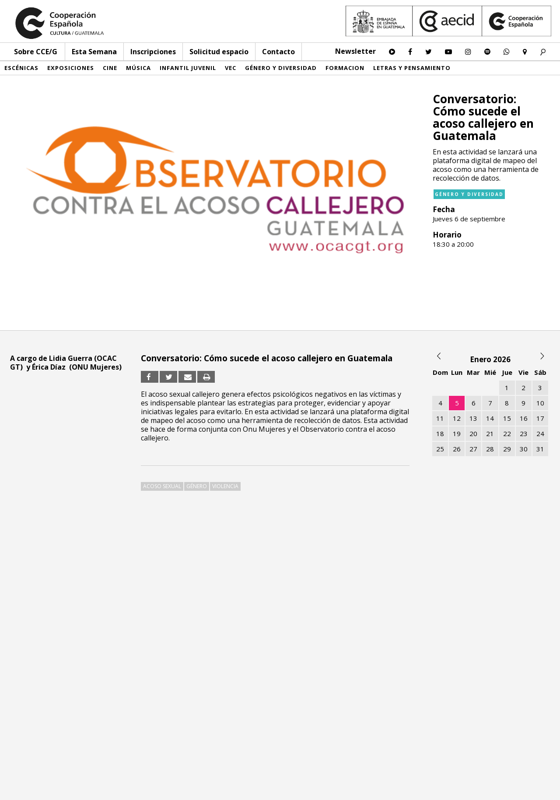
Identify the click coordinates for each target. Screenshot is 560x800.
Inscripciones (153, 51)
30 (524, 448)
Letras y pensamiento (412, 68)
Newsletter (355, 51)
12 (457, 418)
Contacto (278, 51)
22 (507, 433)
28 (490, 448)
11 (440, 418)
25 (440, 448)
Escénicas (21, 68)
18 (440, 433)
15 (507, 418)
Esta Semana (94, 51)
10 (540, 402)
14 (490, 418)
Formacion (345, 68)
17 (540, 418)
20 (473, 433)
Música (138, 68)
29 (507, 448)
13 (473, 418)
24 (540, 433)
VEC (230, 68)
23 (524, 433)
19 (457, 433)
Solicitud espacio (218, 51)
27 (473, 448)
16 (524, 418)
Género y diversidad (281, 68)
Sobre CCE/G (35, 51)
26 (457, 448)
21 (490, 433)
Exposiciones (70, 68)
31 (540, 448)
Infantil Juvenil (188, 68)
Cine (110, 68)
